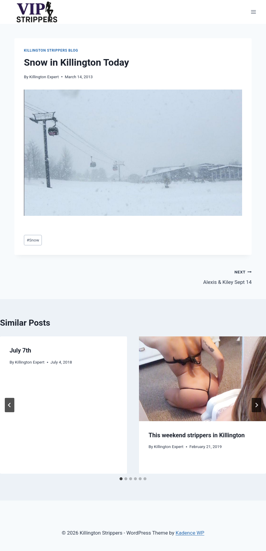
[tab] (121, 478)
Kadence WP (190, 533)
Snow (33, 240)
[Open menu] (253, 11)
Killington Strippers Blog (51, 50)
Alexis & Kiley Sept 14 (195, 276)
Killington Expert (44, 76)
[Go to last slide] (9, 405)
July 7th (20, 350)
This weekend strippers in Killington (197, 435)
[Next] (256, 405)
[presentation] (202, 378)
